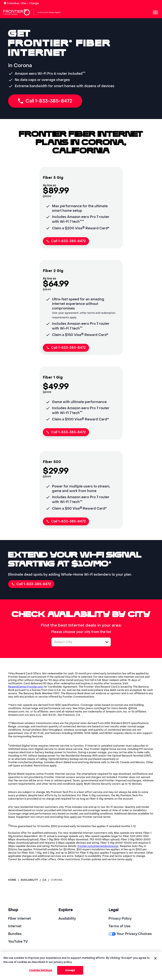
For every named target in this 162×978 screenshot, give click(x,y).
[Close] (155, 958)
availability (29, 880)
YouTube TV (18, 941)
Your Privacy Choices (130, 934)
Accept (70, 970)
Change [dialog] (34, 3)
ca (44, 880)
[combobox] (76, 642)
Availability (67, 918)
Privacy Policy (120, 918)
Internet (14, 926)
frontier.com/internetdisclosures (98, 846)
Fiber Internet (19, 918)
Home (12, 880)
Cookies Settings (40, 970)
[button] (107, 642)
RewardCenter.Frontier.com (25, 686)
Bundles (15, 934)
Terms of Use (119, 926)
